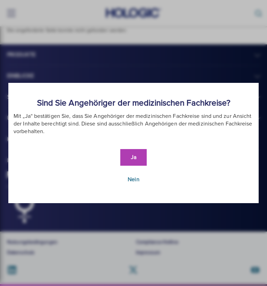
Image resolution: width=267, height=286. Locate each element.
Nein (133, 179)
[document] (133, 143)
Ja (133, 157)
